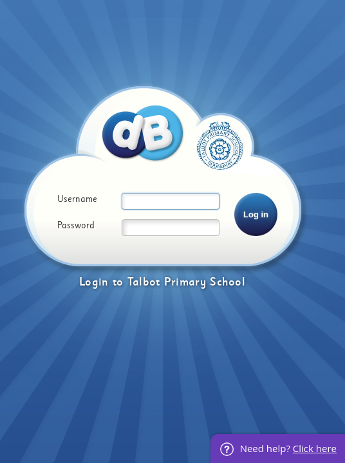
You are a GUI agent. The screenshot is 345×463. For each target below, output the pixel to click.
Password (76, 226)
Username (77, 199)
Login (94, 282)
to (118, 282)
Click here (315, 448)
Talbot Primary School (186, 282)
